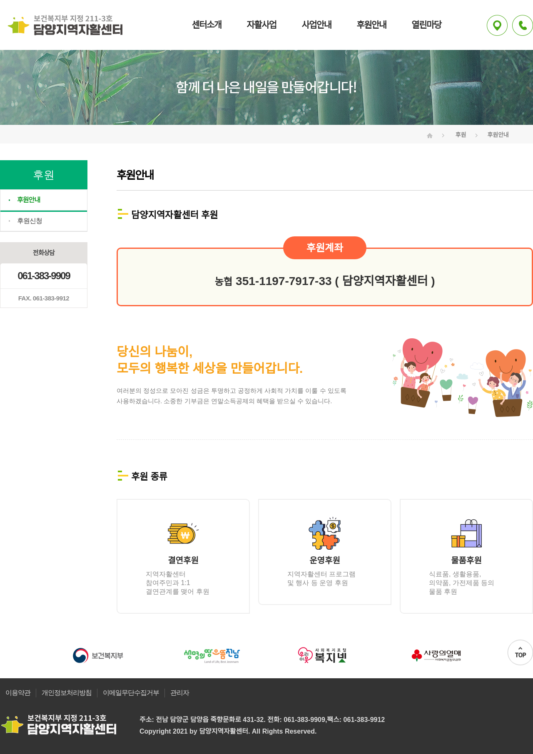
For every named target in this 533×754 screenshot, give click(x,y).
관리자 (179, 692)
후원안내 (371, 25)
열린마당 (426, 25)
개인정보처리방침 (67, 692)
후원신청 (29, 220)
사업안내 (316, 25)
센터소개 (206, 25)
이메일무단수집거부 (131, 692)
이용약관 (17, 692)
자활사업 (261, 25)
